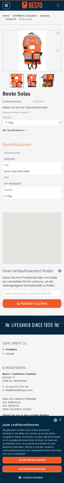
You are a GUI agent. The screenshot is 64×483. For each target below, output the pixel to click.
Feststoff (11, 19)
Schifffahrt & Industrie (25, 15)
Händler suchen (32, 303)
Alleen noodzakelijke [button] (32, 468)
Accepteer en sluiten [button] (32, 460)
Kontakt (9, 353)
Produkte (11, 349)
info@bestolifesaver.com (19, 390)
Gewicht (7, 117)
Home (6, 15)
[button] (58, 33)
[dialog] (32, 449)
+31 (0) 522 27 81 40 (16, 386)
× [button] (60, 420)
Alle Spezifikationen (14, 130)
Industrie (44, 15)
